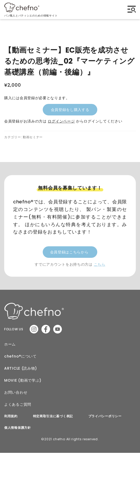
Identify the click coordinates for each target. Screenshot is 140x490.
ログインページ (61, 121)
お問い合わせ (15, 392)
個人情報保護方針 (17, 427)
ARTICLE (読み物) (20, 368)
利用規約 (11, 416)
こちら (99, 264)
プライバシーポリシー (105, 416)
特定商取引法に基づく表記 (53, 416)
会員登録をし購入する (70, 109)
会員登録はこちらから (69, 252)
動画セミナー (33, 137)
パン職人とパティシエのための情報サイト (30, 14)
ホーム (10, 344)
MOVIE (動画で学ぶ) (22, 380)
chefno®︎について (20, 356)
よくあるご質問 (17, 404)
